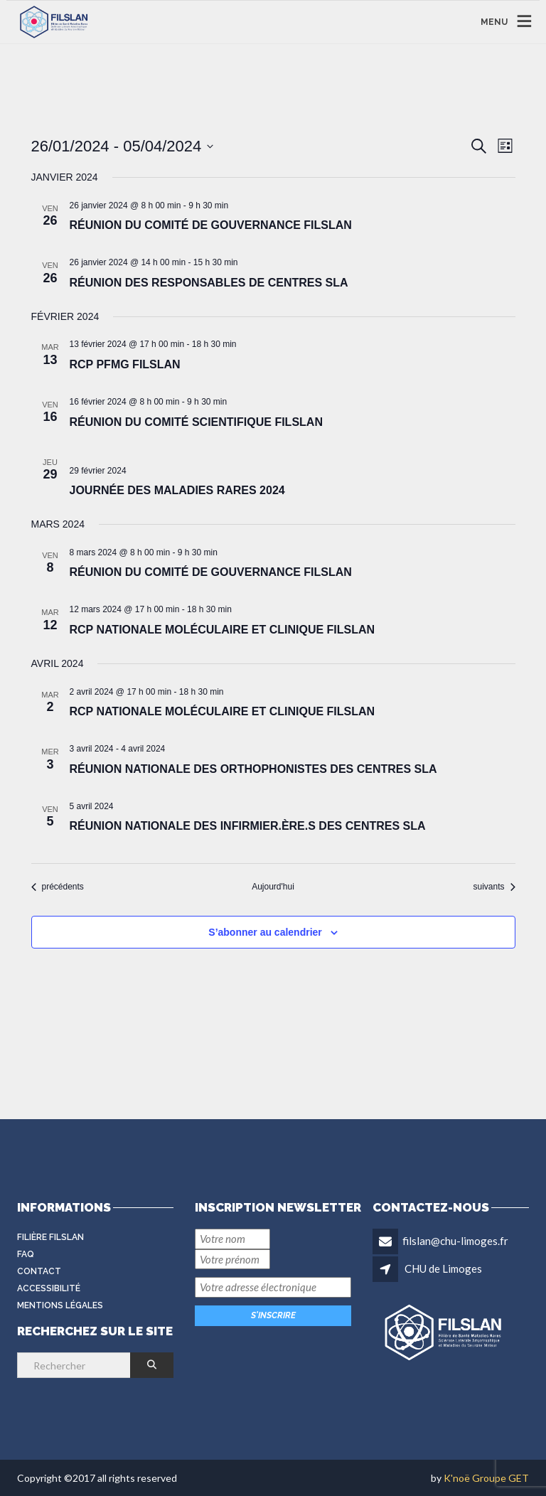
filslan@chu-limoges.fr (455, 1240)
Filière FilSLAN (50, 1237)
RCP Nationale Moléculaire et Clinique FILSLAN (222, 630)
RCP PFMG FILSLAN (125, 364)
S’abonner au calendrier (265, 932)
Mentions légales (60, 1305)
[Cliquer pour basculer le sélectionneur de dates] (122, 146)
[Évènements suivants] (494, 887)
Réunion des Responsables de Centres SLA (209, 283)
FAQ (25, 1254)
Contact (39, 1271)
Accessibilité (48, 1288)
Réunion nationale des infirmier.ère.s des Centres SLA (248, 826)
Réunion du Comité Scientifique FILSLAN (196, 422)
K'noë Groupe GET (486, 1478)
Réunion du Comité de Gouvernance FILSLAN (211, 225)
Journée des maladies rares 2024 (177, 490)
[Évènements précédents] (57, 887)
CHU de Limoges (443, 1268)
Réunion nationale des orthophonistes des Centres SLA (253, 769)
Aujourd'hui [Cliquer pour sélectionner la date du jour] (273, 887)
